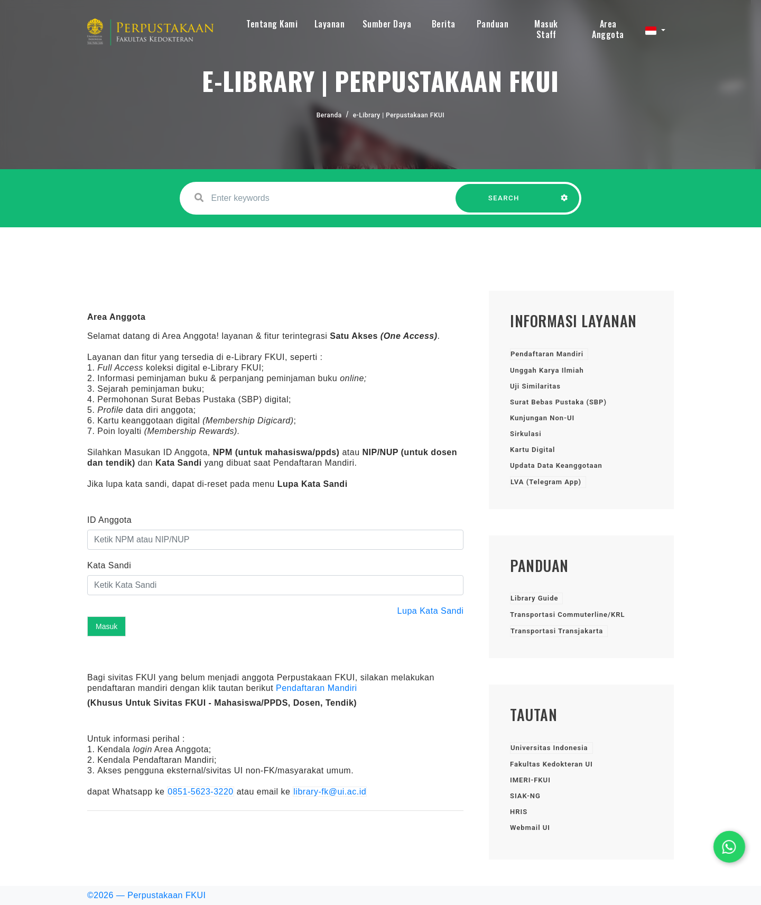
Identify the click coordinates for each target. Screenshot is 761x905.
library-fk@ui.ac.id (329, 791)
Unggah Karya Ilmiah (547, 370)
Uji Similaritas (535, 386)
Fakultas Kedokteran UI (551, 764)
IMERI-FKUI (530, 780)
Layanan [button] (329, 23)
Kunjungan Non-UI (542, 418)
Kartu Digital (532, 450)
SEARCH (504, 203)
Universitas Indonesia (549, 748)
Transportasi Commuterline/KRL (567, 614)
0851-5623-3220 (200, 791)
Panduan (493, 23)
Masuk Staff (546, 29)
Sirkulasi (526, 434)
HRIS (518, 812)
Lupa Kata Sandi (430, 610)
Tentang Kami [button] (272, 23)
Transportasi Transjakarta (557, 631)
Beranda (329, 115)
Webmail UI (530, 828)
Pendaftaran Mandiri (316, 688)
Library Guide (534, 598)
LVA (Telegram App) (546, 482)
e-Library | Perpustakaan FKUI (399, 115)
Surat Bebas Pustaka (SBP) (558, 402)
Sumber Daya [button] (387, 23)
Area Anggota (608, 29)
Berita (444, 23)
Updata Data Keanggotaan (556, 465)
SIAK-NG (525, 796)
